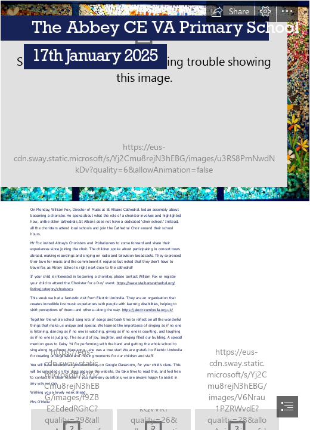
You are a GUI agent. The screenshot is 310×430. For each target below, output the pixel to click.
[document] (155, 215)
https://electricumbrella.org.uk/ (147, 310)
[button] (230, 11)
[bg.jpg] (155, 101)
